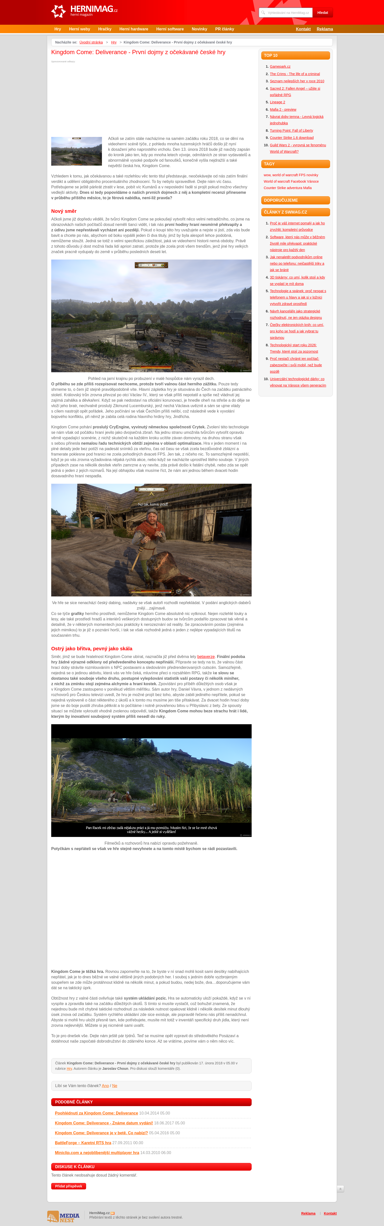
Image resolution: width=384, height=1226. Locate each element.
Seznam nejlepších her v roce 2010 (297, 81)
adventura (294, 188)
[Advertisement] (92, 99)
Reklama (325, 29)
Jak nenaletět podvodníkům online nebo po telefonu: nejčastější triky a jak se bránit (297, 263)
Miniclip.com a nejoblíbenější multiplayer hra (97, 1153)
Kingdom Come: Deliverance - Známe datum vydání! (104, 1123)
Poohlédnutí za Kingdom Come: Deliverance (96, 1113)
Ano (105, 1086)
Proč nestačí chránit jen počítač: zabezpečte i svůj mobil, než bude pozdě (296, 365)
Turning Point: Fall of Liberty (291, 130)
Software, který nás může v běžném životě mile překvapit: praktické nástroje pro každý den (297, 243)
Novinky (199, 29)
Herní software (170, 29)
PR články (224, 29)
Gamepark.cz (280, 66)
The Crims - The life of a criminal (295, 74)
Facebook (298, 181)
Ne (114, 1086)
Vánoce (313, 181)
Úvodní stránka (91, 42)
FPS (302, 175)
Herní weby (79, 29)
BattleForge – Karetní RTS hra (83, 1143)
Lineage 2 (277, 102)
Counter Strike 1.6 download (292, 138)
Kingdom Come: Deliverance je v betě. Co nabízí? (101, 1133)
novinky (312, 175)
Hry (57, 29)
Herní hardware (134, 29)
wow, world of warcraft (281, 175)
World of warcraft (277, 181)
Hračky (104, 29)
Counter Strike (275, 188)
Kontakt (303, 29)
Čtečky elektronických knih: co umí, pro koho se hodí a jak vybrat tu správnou (297, 331)
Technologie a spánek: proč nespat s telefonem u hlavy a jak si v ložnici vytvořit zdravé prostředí (298, 297)
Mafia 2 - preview (283, 109)
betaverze (206, 657)
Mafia (307, 188)
